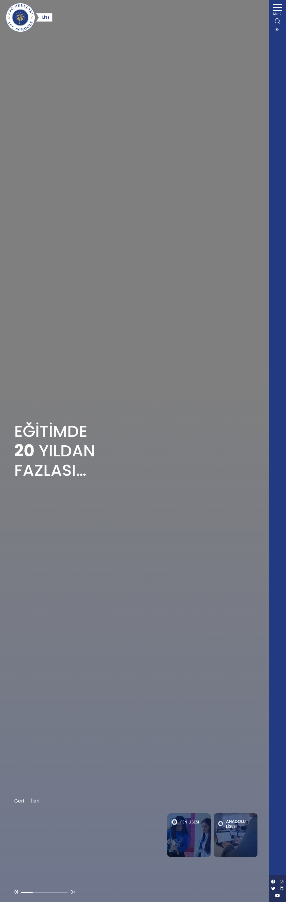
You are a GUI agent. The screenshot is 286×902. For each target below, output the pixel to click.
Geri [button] (19, 801)
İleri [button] (35, 801)
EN (278, 29)
